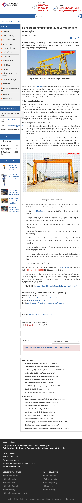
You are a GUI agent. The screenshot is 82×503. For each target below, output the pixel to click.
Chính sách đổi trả (10, 483)
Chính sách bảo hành (10, 479)
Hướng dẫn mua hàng (50, 476)
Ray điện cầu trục (9, 40)
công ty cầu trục (64, 267)
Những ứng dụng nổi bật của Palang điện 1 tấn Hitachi (14, 177)
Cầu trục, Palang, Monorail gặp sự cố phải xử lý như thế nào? (55, 286)
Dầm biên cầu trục (9, 80)
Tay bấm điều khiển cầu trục (10, 89)
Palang (5, 69)
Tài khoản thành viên (50, 479)
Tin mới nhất (10, 161)
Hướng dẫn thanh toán (11, 476)
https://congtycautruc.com (37, 300)
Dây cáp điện (7, 44)
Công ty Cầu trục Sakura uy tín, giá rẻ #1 (33, 499)
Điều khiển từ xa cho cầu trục (9, 74)
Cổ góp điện (7, 84)
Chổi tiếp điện (8, 52)
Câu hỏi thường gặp (50, 490)
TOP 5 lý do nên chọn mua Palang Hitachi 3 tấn (14, 201)
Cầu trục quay (8, 61)
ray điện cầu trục (39, 211)
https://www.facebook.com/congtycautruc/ (43, 298)
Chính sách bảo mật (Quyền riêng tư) (15, 493)
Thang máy (6, 94)
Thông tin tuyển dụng (50, 483)
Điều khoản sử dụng (68, 499)
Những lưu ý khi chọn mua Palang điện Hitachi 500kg (14, 192)
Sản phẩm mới (48, 486)
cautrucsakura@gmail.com (56, 303)
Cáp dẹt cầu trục (9, 36)
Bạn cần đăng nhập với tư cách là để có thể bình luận (46, 348)
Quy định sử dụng (9, 490)
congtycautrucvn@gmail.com (36, 303)
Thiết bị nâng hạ (8, 99)
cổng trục (39, 86)
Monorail (6, 65)
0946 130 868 (12, 119)
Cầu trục (6, 31)
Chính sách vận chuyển (11, 486)
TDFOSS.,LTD (56, 499)
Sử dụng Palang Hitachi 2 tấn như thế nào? (14, 167)
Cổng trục (6, 57)
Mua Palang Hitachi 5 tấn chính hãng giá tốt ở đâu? (14, 209)
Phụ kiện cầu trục (9, 48)
